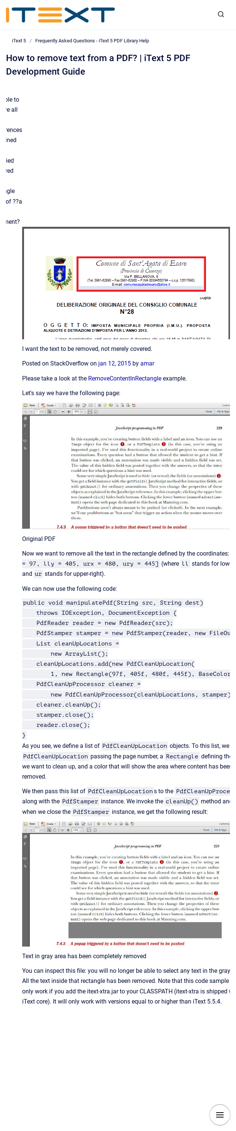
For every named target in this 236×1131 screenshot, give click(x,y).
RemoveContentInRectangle (124, 378)
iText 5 (19, 40)
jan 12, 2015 (115, 363)
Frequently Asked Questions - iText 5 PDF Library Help (92, 40)
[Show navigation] (220, 1115)
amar (147, 363)
